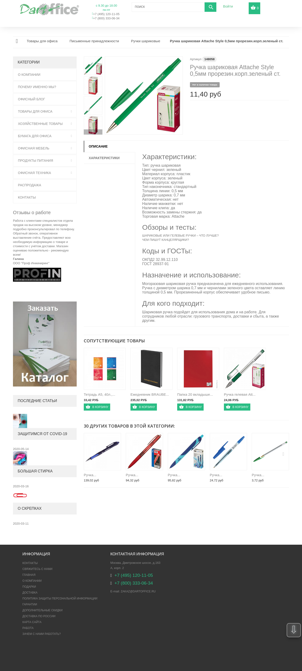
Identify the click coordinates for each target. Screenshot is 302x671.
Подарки (29, 586)
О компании (32, 580)
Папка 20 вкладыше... (195, 394)
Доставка (30, 592)
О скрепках (30, 508)
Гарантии (29, 604)
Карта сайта (32, 622)
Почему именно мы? (37, 87)
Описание (98, 146)
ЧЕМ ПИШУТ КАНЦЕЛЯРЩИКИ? (165, 240)
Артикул (195, 59)
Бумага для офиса (34, 136)
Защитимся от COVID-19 (42, 434)
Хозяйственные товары (40, 124)
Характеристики (104, 158)
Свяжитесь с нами (37, 569)
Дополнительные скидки (42, 610)
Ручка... (90, 475)
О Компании (29, 74)
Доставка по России (38, 616)
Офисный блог (31, 99)
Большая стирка (35, 471)
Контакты (27, 197)
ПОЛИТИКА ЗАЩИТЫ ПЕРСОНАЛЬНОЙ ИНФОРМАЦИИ (59, 598)
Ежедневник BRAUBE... (149, 394)
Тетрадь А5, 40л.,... (99, 394)
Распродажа (29, 185)
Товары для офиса (35, 111)
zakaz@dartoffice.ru (138, 591)
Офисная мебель (33, 148)
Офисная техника (34, 173)
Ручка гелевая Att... (240, 394)
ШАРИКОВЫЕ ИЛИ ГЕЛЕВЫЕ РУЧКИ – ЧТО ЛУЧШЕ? (180, 235)
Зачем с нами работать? (41, 634)
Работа (28, 628)
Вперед (93, 132)
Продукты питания (35, 160)
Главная (28, 575)
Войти (228, 6)
